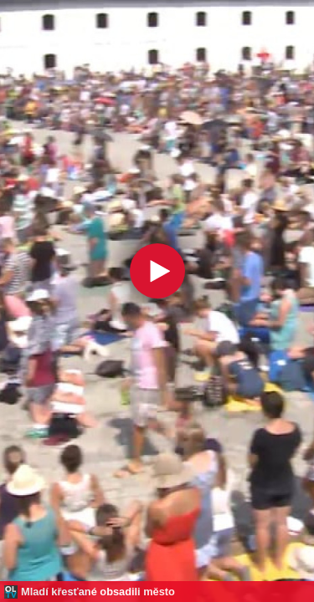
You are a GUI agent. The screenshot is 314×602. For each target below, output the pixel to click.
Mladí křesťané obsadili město (98, 591)
